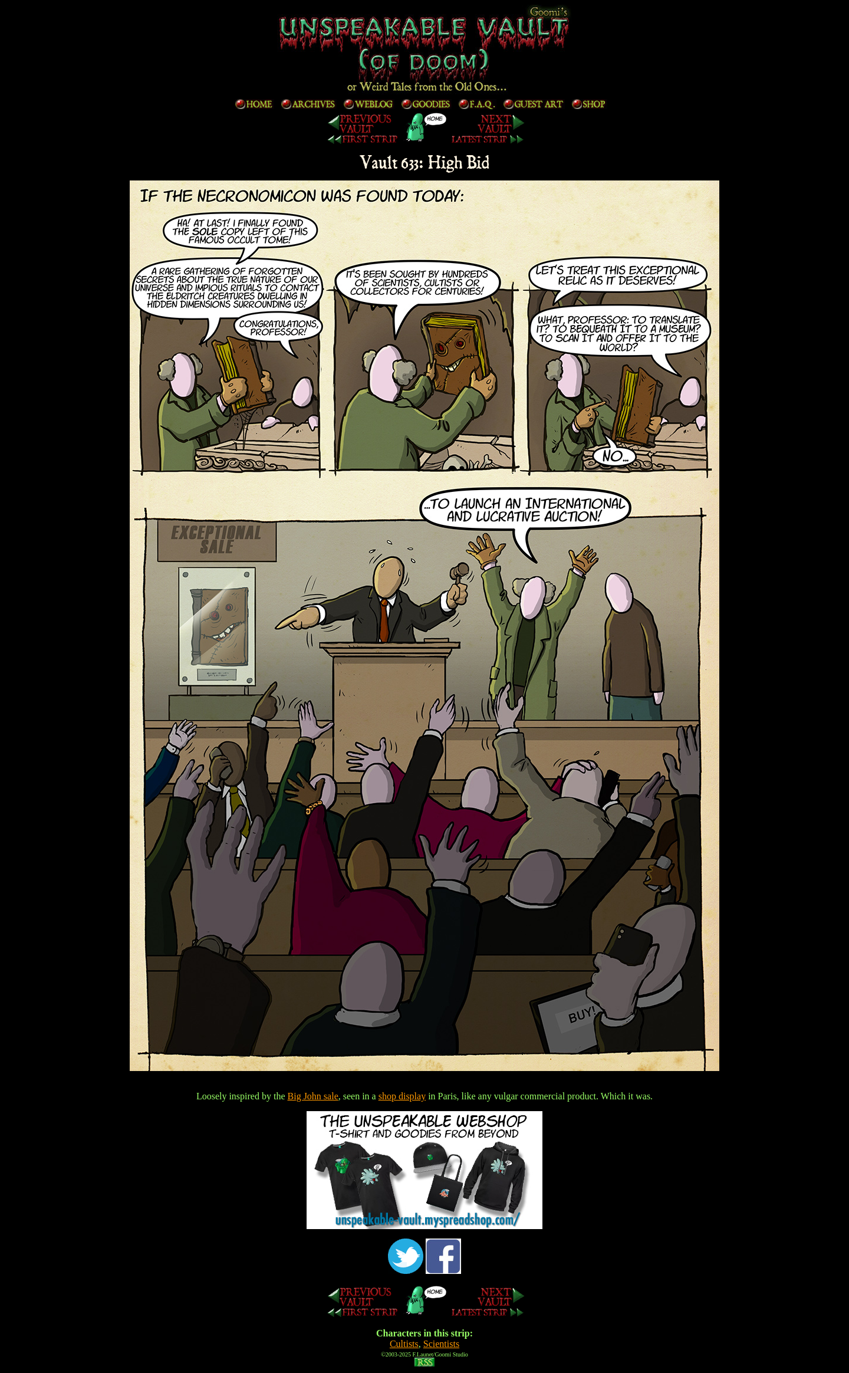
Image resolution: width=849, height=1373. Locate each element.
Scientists (441, 1344)
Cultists (404, 1344)
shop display (402, 1096)
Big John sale (313, 1096)
